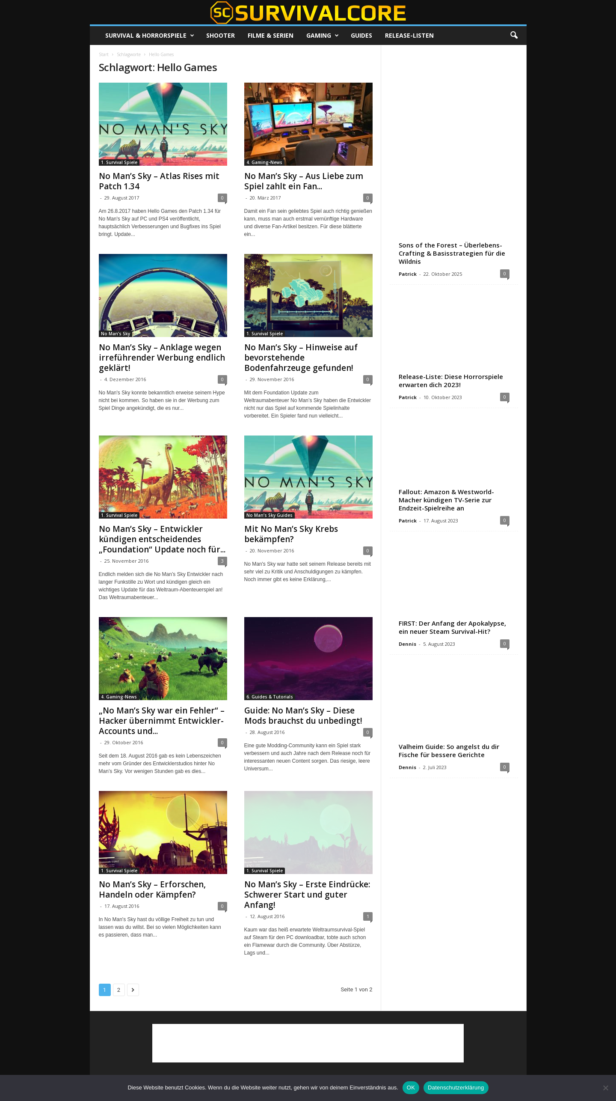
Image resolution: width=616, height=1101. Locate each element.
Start (104, 54)
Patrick (408, 274)
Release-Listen (409, 35)
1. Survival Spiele (119, 162)
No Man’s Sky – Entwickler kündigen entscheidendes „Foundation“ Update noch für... (162, 539)
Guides (361, 35)
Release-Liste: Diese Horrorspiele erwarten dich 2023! (451, 380)
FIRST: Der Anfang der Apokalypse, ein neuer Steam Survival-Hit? (452, 627)
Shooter (220, 35)
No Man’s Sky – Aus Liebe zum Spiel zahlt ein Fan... (303, 181)
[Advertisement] (453, 107)
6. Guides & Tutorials (269, 697)
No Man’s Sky (115, 334)
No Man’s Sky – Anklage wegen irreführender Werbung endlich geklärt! (162, 357)
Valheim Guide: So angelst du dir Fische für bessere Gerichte (449, 750)
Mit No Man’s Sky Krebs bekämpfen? (291, 534)
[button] (513, 35)
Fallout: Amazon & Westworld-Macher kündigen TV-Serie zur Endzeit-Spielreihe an (446, 499)
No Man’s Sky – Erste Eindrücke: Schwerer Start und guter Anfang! (307, 894)
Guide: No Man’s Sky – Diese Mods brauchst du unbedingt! (303, 715)
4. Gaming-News (264, 162)
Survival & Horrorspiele (149, 35)
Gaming (322, 35)
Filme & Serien (270, 35)
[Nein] (605, 1087)
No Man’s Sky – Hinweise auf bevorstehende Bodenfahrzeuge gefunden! (301, 357)
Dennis (407, 644)
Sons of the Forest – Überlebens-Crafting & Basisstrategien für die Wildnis (452, 253)
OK (411, 1087)
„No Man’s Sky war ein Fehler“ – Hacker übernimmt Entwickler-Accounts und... (162, 721)
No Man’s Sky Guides (269, 515)
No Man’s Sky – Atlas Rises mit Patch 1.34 (159, 181)
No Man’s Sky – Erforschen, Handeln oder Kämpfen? (152, 889)
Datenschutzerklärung (456, 1087)
